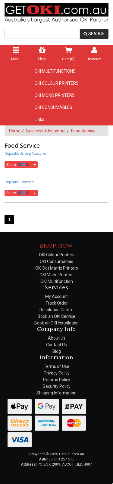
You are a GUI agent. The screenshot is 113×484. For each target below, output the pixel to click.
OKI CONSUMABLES (53, 107)
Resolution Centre (56, 309)
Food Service (83, 130)
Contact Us (56, 344)
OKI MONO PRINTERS (55, 95)
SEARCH (94, 33)
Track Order (57, 303)
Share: (21, 165)
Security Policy (57, 386)
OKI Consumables (56, 261)
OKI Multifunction (56, 281)
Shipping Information (56, 393)
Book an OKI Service (56, 316)
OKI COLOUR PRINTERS (57, 83)
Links (39, 119)
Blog (56, 351)
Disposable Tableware (19, 182)
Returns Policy (56, 379)
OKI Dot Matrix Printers (56, 268)
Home (14, 130)
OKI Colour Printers (56, 254)
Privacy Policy (57, 373)
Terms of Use (56, 366)
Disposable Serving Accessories (25, 153)
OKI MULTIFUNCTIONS (55, 71)
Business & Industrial (45, 130)
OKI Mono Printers (56, 274)
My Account (56, 296)
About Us (56, 338)
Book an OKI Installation (56, 323)
